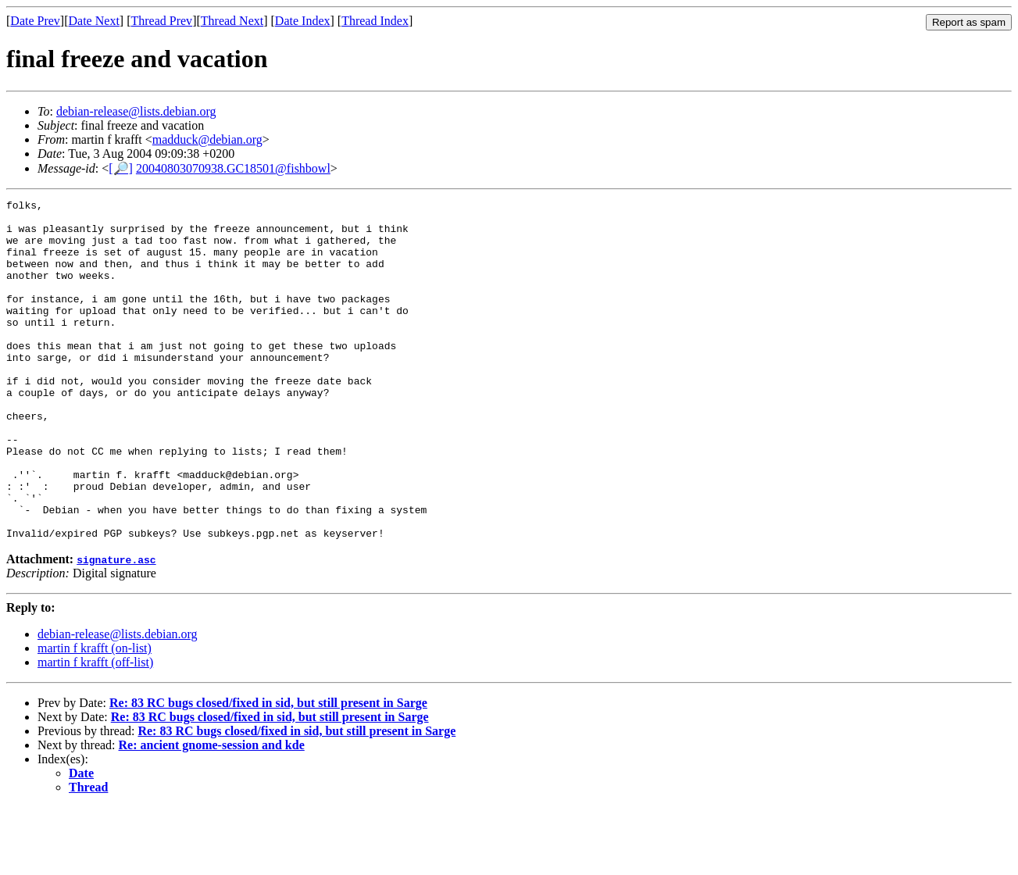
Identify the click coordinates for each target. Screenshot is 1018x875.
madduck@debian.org (207, 139)
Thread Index (375, 20)
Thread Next (232, 20)
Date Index (302, 20)
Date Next (94, 20)
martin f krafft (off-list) (95, 730)
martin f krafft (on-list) (95, 716)
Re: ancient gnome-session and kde (212, 813)
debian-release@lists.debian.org (136, 111)
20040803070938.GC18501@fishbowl (233, 168)
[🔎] (121, 168)
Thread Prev (161, 20)
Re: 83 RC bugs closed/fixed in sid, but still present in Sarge (268, 770)
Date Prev (35, 20)
